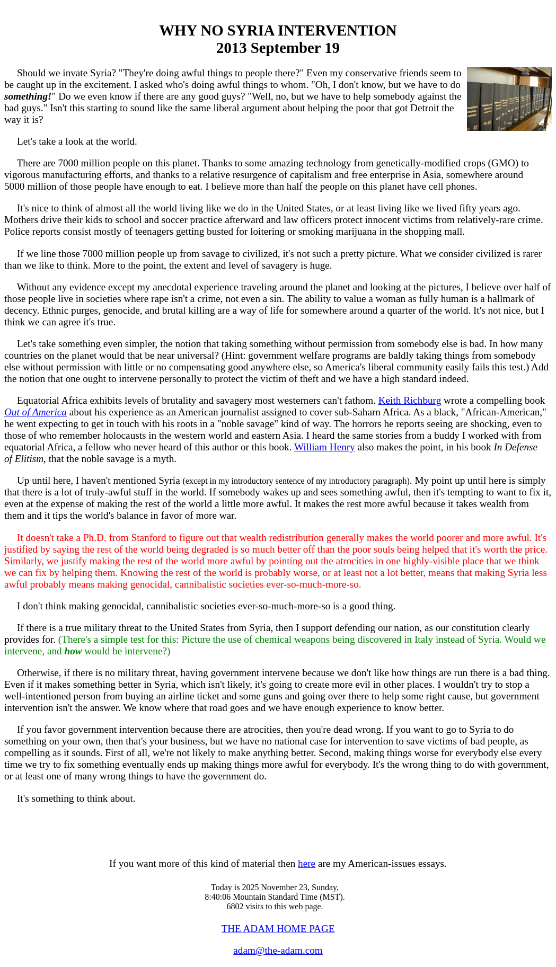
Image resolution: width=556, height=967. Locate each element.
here (306, 863)
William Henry (324, 447)
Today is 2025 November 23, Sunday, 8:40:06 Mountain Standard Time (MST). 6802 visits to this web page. (275, 897)
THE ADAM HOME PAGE (277, 928)
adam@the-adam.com (277, 950)
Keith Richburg (410, 400)
